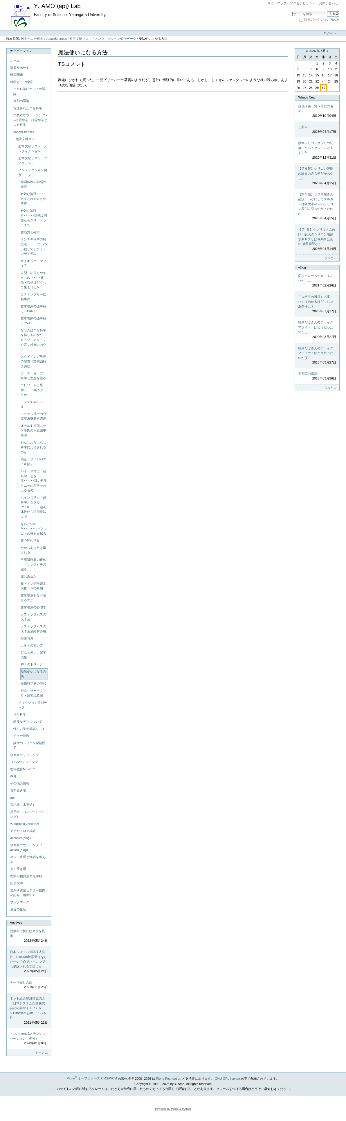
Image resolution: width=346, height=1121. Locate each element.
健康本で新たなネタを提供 (29, 936)
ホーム (15, 60)
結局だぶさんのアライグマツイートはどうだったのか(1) (317, 355)
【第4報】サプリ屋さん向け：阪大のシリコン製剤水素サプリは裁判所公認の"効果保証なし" (317, 239)
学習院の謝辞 (317, 376)
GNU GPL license (227, 1078)
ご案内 (317, 129)
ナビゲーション (21, 51)
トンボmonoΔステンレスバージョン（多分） (29, 1039)
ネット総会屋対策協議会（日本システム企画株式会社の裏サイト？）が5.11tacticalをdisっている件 (29, 1011)
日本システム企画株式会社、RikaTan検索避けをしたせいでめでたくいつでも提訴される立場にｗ (29, 962)
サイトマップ (276, 3)
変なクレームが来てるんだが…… (317, 281)
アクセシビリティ (303, 3)
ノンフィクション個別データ (115, 38)
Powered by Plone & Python (173, 1108)
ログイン (330, 33)
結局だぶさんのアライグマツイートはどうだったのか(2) (317, 329)
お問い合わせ (328, 3)
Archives (16, 922)
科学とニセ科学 (32, 38)
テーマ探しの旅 (29, 985)
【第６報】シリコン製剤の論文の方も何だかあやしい (317, 176)
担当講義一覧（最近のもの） (317, 111)
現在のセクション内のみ (321, 19)
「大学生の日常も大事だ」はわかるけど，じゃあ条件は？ (317, 304)
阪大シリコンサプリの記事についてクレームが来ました (317, 150)
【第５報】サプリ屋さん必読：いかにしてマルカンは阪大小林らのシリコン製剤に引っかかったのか (317, 206)
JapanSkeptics (56, 38)
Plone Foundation (168, 1078)
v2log (302, 267)
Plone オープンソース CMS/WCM (92, 1078)
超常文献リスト (80, 38)
